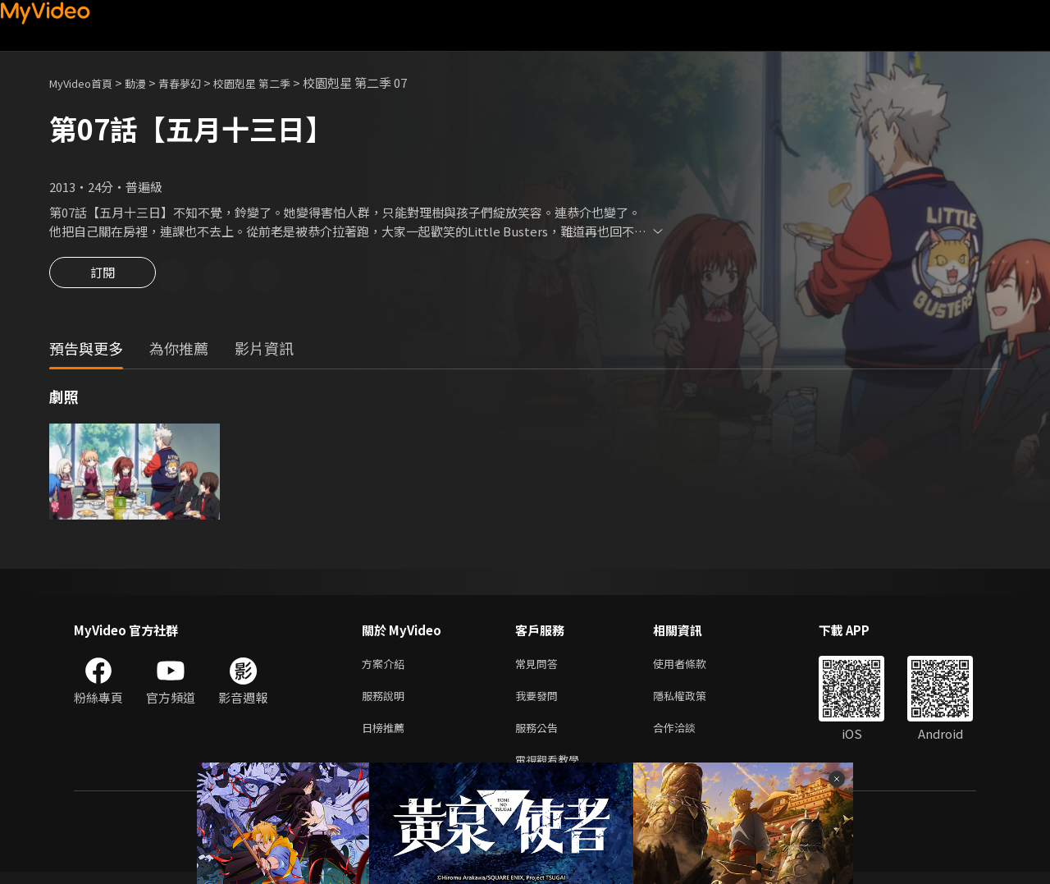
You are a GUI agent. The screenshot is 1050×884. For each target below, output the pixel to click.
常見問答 (539, 667)
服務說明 (386, 701)
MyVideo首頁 (86, 82)
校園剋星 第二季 (279, 82)
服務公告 (539, 735)
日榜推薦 (386, 735)
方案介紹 (386, 667)
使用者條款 (693, 667)
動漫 (148, 82)
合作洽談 (687, 735)
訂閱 (102, 277)
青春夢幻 (197, 82)
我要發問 (539, 701)
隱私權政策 (693, 701)
